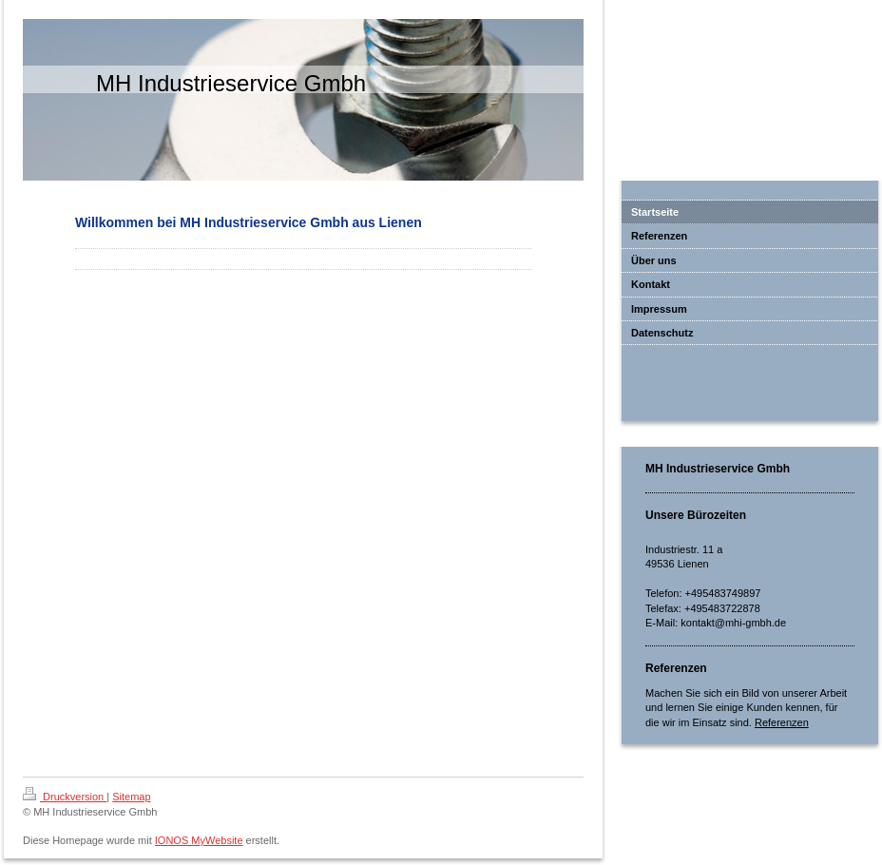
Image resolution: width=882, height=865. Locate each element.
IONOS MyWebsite (199, 840)
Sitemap (131, 796)
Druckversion (64, 796)
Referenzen (782, 722)
